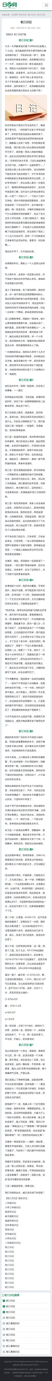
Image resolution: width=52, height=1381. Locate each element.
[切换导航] (46, 5)
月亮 (23, 1068)
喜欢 (23, 263)
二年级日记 (10, 1202)
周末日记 (9, 1229)
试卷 (40, 474)
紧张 (34, 585)
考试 (9, 585)
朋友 (34, 327)
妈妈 (36, 86)
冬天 (14, 737)
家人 (18, 81)
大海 (9, 360)
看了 (7, 129)
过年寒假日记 (11, 1225)
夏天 (38, 794)
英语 (11, 72)
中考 (16, 855)
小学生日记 (10, 1238)
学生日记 (22, 14)
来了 (36, 90)
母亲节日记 (10, 1211)
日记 (38, 28)
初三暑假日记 (11, 1323)
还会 (14, 810)
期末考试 (16, 318)
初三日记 (32, 14)
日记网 (14, 14)
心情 (31, 147)
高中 (11, 274)
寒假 (36, 59)
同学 (34, 289)
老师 (40, 906)
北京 (9, 90)
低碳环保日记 (11, 1220)
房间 (14, 227)
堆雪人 (15, 814)
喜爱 (20, 741)
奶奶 (11, 142)
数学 (14, 678)
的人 (29, 278)
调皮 (16, 794)
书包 (27, 356)
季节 (27, 830)
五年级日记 (10, 1233)
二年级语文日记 (13, 1242)
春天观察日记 (11, 1216)
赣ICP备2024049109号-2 (29, 1365)
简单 (36, 614)
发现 (23, 345)
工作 (27, 1146)
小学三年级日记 (13, 1207)
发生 (29, 823)
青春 (9, 390)
